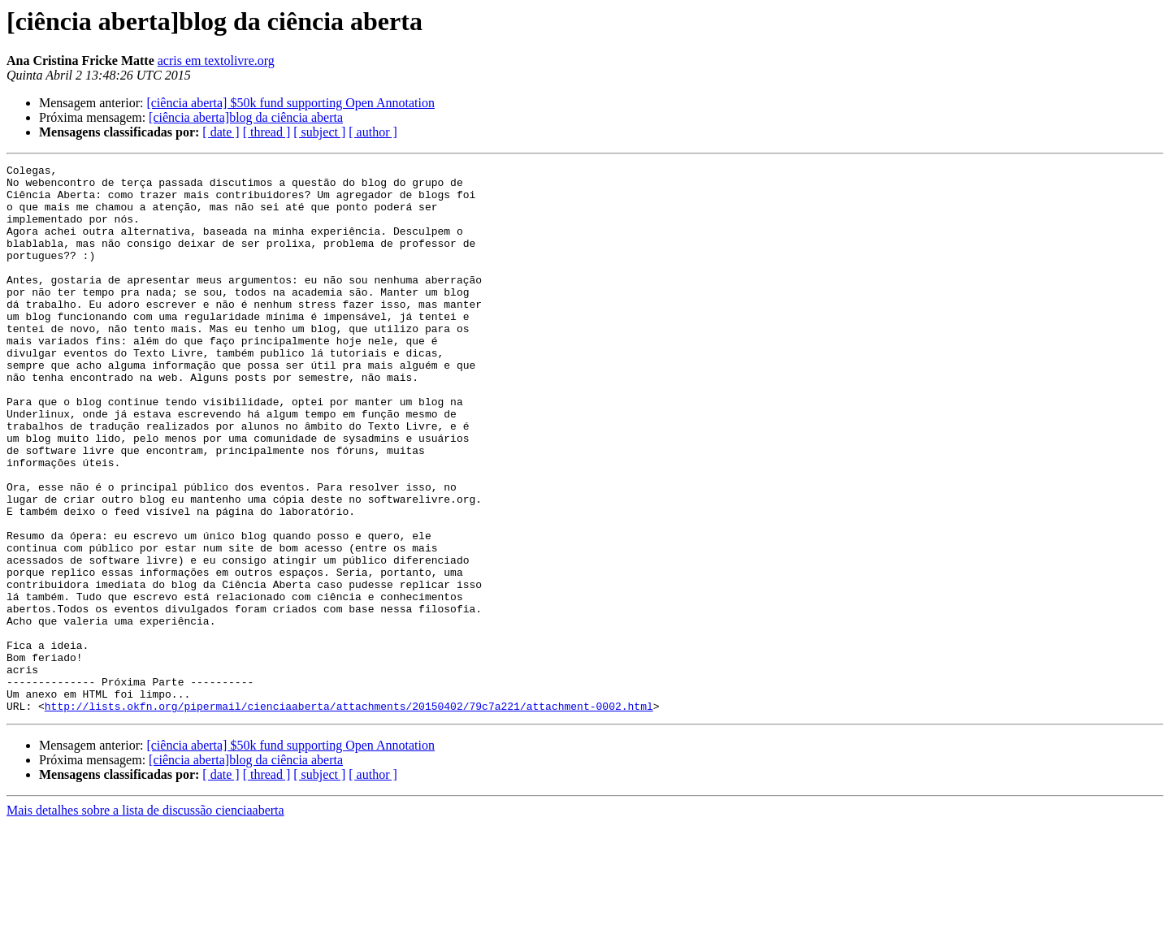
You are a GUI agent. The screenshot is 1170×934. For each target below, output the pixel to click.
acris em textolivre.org (216, 60)
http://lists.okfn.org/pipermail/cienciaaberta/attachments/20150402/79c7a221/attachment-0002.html (349, 815)
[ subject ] (319, 132)
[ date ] (220, 132)
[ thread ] (267, 132)
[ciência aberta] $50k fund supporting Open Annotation (290, 103)
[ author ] (373, 132)
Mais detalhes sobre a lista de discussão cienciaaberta (145, 920)
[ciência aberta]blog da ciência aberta (246, 117)
